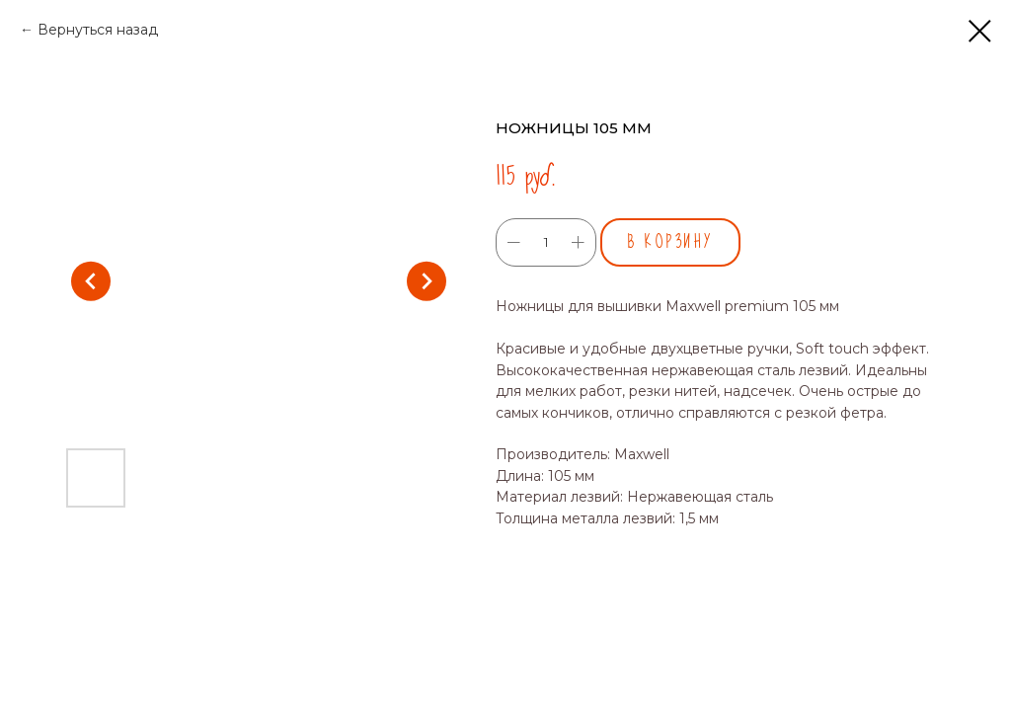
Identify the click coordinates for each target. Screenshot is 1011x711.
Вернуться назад (98, 30)
